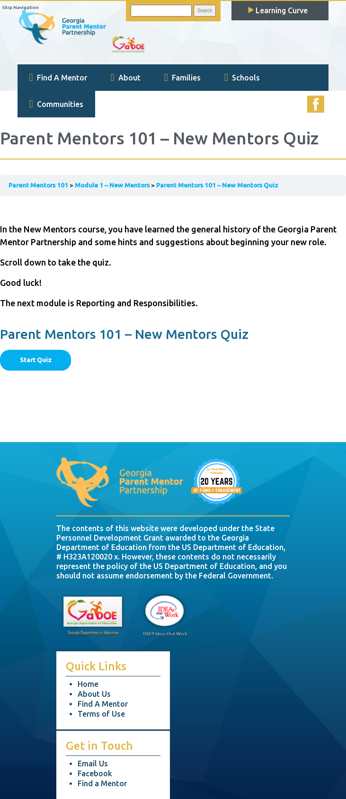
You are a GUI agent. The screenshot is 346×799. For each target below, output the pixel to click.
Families (182, 77)
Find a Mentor (102, 783)
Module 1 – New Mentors (112, 185)
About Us (94, 694)
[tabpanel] (173, 257)
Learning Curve (278, 10)
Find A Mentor (58, 77)
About (126, 77)
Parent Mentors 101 (38, 185)
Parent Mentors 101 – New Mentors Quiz (217, 185)
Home (88, 684)
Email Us (93, 763)
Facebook (95, 773)
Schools (242, 77)
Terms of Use (101, 714)
